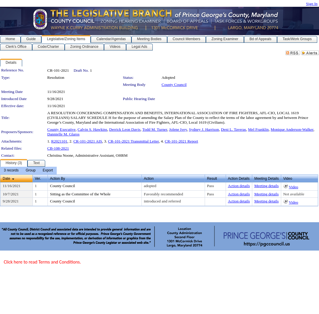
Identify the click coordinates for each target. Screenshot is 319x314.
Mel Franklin (258, 129)
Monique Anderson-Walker (292, 129)
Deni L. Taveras (233, 129)
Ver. (38, 178)
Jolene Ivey (178, 129)
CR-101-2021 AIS (87, 141)
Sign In (312, 3)
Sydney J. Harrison (204, 129)
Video (293, 187)
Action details (239, 186)
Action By (57, 178)
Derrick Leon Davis (125, 129)
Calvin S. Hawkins (92, 129)
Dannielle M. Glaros (63, 134)
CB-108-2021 (58, 148)
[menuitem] (11, 170)
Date (6, 178)
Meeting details (266, 186)
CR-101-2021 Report (181, 141)
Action (149, 178)
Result (212, 178)
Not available (293, 194)
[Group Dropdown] (30, 170)
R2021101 (59, 141)
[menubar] (28, 170)
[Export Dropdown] (47, 170)
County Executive (61, 129)
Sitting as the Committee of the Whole (80, 194)
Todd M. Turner (154, 129)
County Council (174, 84)
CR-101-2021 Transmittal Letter (133, 141)
